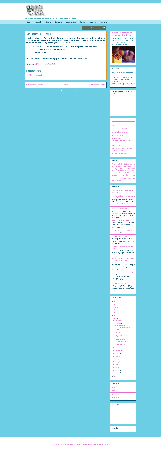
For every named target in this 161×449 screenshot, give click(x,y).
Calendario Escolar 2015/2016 (119, 129)
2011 (115, 315)
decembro (118, 321)
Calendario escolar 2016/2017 (119, 236)
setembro (118, 350)
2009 (115, 376)
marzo (117, 367)
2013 (115, 310)
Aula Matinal (71, 22)
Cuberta (93, 22)
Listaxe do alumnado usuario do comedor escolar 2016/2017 (122, 191)
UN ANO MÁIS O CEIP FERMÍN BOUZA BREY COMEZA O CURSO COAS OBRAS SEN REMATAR (123, 260)
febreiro (117, 370)
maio (116, 362)
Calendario (132, 164)
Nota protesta (118, 332)
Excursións (121, 168)
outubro (117, 348)
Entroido (114, 168)
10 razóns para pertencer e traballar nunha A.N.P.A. (123, 247)
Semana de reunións (120, 344)
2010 (115, 318)
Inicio (28, 22)
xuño (116, 359)
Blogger (106, 445)
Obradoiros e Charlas (118, 175)
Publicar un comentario (36, 75)
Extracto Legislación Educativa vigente (120, 340)
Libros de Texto (127, 170)
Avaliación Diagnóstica (123, 164)
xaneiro (117, 373)
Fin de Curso (120, 170)
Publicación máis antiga (97, 84)
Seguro (48, 22)
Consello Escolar (127, 166)
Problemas (130, 175)
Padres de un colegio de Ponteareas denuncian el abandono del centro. (121, 209)
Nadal (133, 173)
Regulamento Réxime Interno (119, 154)
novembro (118, 324)
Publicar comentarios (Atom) (69, 91)
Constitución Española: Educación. (120, 132)
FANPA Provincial (116, 391)
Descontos (58, 22)
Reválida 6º (119, 180)
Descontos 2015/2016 (117, 135)
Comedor (83, 22)
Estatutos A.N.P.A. (116, 145)
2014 (115, 307)
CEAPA (113, 387)
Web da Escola (115, 397)
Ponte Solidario (115, 394)
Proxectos (115, 177)
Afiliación (114, 164)
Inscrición (38, 22)
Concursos (119, 166)
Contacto (103, 22)
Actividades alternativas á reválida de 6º (122, 273)
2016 (115, 301)
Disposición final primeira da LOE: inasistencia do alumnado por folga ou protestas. (121, 140)
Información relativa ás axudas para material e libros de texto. (122, 34)
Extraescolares (130, 168)
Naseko (90, 445)
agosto (117, 353)
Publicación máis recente (34, 84)
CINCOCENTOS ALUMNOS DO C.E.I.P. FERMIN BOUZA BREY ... (122, 327)
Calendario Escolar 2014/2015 (119, 283)
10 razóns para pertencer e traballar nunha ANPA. (123, 124)
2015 (115, 304)
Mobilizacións (124, 172)
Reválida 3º (114, 180)
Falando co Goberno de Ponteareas (121, 220)
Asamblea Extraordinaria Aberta (121, 336)
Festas (114, 170)
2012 (115, 313)
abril (116, 364)
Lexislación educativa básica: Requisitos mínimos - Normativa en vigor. (122, 149)
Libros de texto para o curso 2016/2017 (122, 231)
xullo (116, 356)
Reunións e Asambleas (127, 178)
